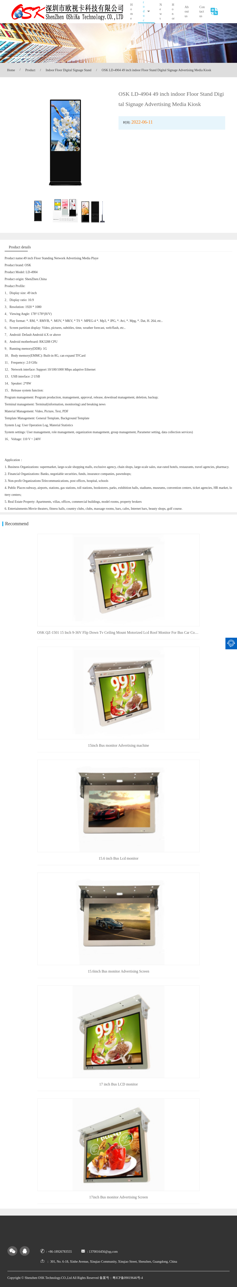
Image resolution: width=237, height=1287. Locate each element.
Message (174, 1232)
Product (30, 70)
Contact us (202, 11)
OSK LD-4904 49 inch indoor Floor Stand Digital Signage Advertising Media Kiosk (156, 70)
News (160, 11)
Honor (173, 11)
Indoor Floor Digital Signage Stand (68, 70)
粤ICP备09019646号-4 (127, 1278)
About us (187, 11)
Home (131, 11)
